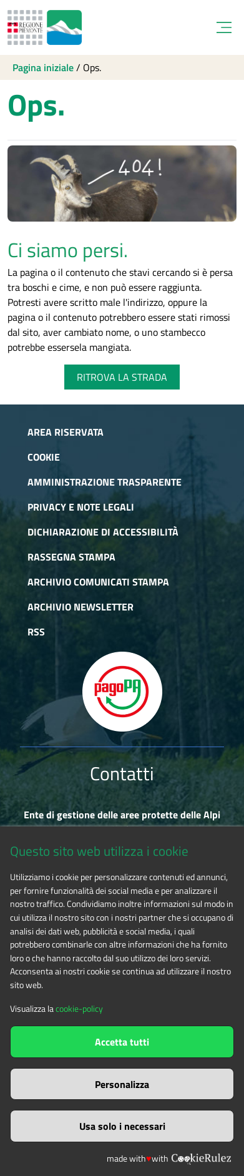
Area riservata (65, 431)
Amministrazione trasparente (104, 481)
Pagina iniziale (43, 67)
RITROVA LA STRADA (122, 377)
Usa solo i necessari (122, 1126)
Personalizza (122, 1084)
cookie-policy (79, 1009)
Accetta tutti (122, 1041)
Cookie (43, 456)
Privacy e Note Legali (80, 506)
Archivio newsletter (80, 606)
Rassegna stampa (71, 556)
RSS (36, 631)
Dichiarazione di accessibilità (102, 531)
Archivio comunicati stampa (98, 581)
